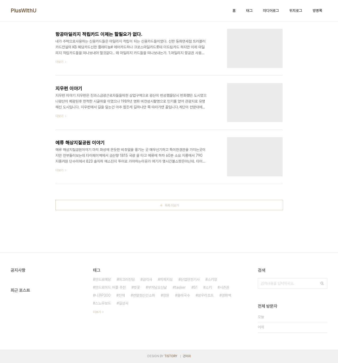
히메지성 (166, 279)
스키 (208, 287)
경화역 (226, 295)
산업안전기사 (190, 279)
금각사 (147, 279)
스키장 (212, 279)
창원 (166, 295)
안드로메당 (103, 279)
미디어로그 (271, 10)
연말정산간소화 (144, 295)
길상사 (123, 303)
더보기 (97, 312)
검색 (322, 283)
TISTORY (170, 356)
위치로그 (295, 10)
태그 (249, 10)
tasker (180, 287)
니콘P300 (103, 295)
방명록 (317, 10)
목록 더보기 (172, 205)
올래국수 (183, 295)
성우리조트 (206, 295)
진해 (122, 295)
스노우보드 (103, 303)
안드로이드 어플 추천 (110, 287)
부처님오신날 (157, 287)
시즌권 (224, 287)
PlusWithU (24, 10)
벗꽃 (137, 287)
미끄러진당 (127, 279)
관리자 (187, 356)
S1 (196, 287)
